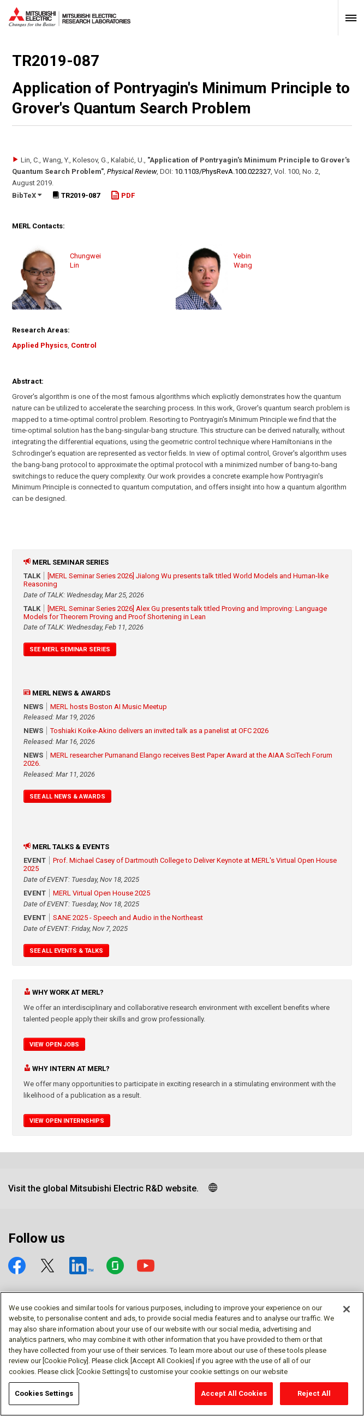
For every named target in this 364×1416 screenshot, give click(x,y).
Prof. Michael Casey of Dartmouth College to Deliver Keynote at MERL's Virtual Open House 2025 (180, 864)
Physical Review (132, 171)
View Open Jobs (54, 1044)
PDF (123, 195)
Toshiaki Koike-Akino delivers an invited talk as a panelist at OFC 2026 (159, 731)
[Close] (347, 1311)
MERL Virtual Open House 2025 (101, 893)
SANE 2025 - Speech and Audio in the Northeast (128, 917)
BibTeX (26, 195)
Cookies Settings (44, 1396)
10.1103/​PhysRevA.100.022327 (223, 171)
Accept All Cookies (234, 1396)
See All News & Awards (67, 796)
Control (84, 345)
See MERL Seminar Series (69, 649)
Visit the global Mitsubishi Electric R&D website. (103, 1188)
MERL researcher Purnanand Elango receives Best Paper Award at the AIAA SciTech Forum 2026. (177, 759)
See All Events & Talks (66, 950)
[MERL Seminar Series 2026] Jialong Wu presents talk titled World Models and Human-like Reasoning (176, 580)
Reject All (314, 1396)
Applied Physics (40, 345)
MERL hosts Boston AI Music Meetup (108, 707)
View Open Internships (66, 1120)
